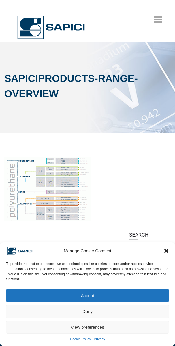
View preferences (87, 327)
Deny (87, 311)
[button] (166, 251)
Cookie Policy (80, 339)
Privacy (99, 339)
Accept (87, 295)
